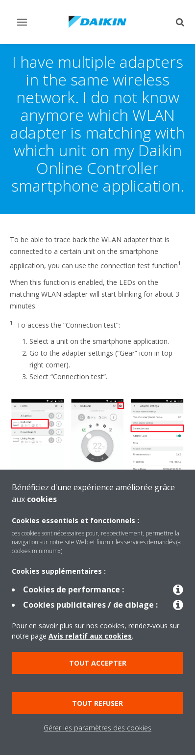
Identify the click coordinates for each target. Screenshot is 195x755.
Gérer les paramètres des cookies (97, 727)
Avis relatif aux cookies (90, 636)
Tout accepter (97, 663)
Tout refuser (97, 703)
